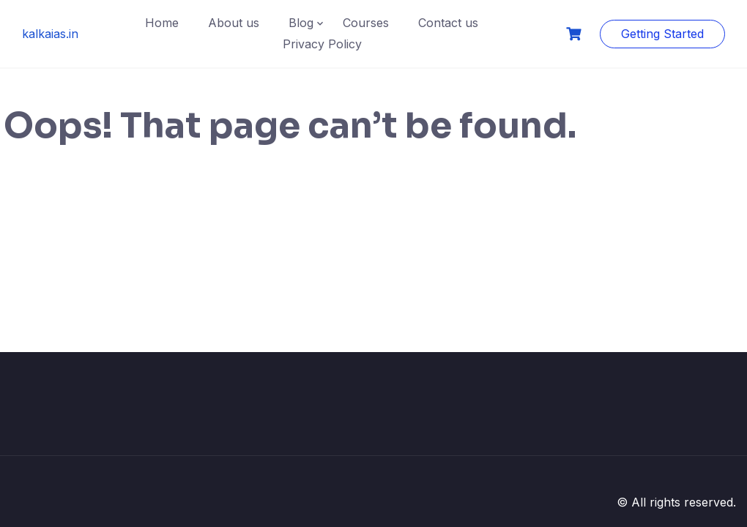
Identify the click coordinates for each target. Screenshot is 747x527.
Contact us (448, 22)
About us (233, 22)
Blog (301, 22)
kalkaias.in (50, 33)
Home (162, 22)
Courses (366, 22)
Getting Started (662, 33)
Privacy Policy (322, 44)
